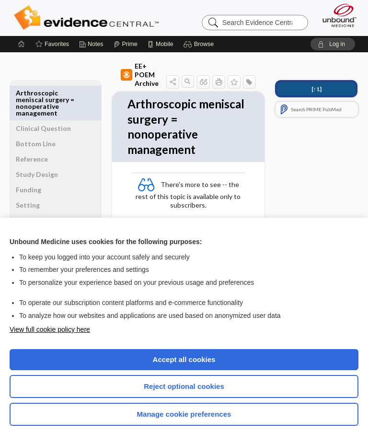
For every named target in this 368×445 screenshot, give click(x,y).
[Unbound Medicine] (336, 15)
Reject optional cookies (184, 386)
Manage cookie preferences (184, 414)
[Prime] (126, 44)
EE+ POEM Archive (124, 70)
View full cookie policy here (50, 329)
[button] (200, 44)
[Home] (21, 44)
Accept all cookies (184, 359)
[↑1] (316, 89)
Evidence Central (88, 18)
